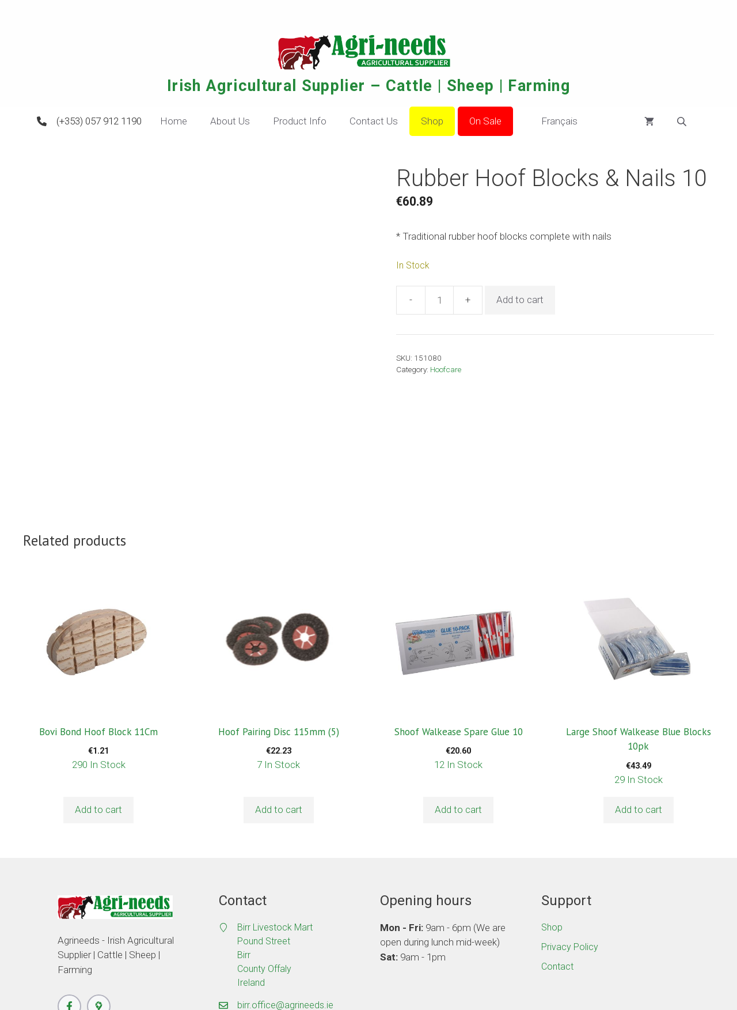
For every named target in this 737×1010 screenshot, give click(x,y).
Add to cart (520, 299)
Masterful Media (423, 969)
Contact (557, 851)
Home (173, 121)
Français (551, 121)
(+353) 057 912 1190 (99, 121)
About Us (230, 121)
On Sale (485, 121)
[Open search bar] (683, 121)
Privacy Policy (569, 831)
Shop (432, 121)
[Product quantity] (439, 300)
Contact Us (373, 121)
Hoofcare (445, 369)
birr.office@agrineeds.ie (285, 889)
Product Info (299, 121)
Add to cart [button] (98, 694)
